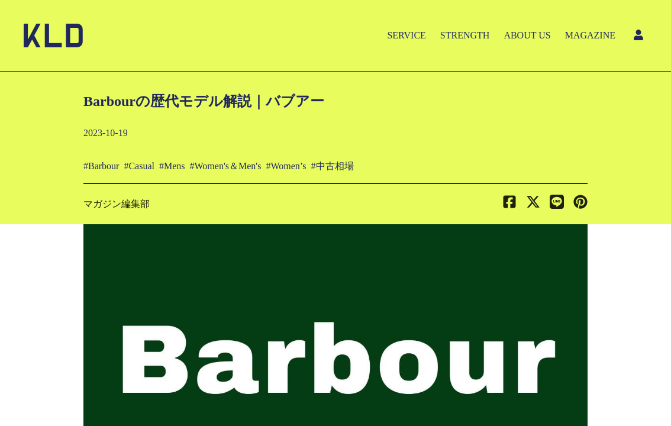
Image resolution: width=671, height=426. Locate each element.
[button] (580, 204)
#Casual (139, 166)
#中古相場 (332, 166)
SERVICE (406, 35)
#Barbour (101, 166)
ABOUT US (527, 35)
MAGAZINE (590, 35)
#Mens (172, 166)
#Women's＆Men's (226, 166)
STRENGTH (465, 35)
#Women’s (286, 166)
